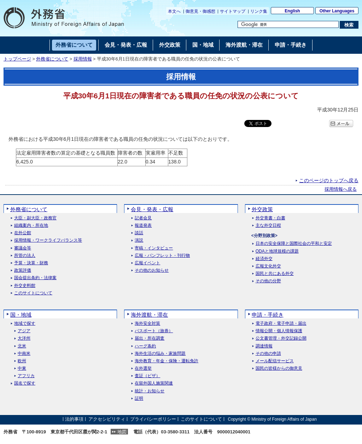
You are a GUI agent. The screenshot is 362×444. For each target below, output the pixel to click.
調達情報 (264, 346)
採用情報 (83, 59)
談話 (139, 233)
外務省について (52, 59)
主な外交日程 (268, 225)
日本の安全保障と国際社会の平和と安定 (294, 243)
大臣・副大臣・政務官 (35, 218)
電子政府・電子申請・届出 (281, 323)
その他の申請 (268, 353)
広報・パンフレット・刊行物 (162, 255)
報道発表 (143, 225)
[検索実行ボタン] (349, 25)
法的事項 (74, 419)
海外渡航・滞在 (149, 315)
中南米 (24, 353)
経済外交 (264, 258)
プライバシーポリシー (153, 419)
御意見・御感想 (200, 11)
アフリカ (26, 376)
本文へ (174, 11)
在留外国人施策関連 (154, 383)
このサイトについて (33, 293)
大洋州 (24, 338)
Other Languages (337, 10)
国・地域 (20, 315)
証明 (139, 398)
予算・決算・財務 (31, 263)
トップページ (17, 59)
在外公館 (22, 233)
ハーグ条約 (145, 346)
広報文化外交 (268, 266)
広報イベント (147, 263)
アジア (24, 331)
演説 (139, 240)
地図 (122, 431)
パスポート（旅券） (154, 331)
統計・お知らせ (149, 391)
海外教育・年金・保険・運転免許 (166, 361)
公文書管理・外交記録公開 (281, 338)
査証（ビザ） (147, 376)
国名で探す (24, 383)
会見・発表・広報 (152, 209)
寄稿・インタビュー (154, 248)
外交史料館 (24, 285)
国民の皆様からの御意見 (279, 368)
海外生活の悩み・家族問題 (160, 353)
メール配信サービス (275, 361)
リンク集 (258, 11)
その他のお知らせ (152, 270)
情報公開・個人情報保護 (279, 331)
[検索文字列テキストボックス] (288, 24)
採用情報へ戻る (341, 189)
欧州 (22, 361)
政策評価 (22, 270)
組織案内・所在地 (31, 225)
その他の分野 (268, 281)
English (292, 10)
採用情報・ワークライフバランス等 (48, 240)
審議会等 (22, 248)
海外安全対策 (147, 323)
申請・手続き (268, 315)
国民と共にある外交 (275, 273)
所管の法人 (24, 255)
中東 (22, 368)
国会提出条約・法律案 (35, 278)
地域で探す (24, 323)
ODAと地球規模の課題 (277, 251)
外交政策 (262, 209)
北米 (22, 346)
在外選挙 (143, 368)
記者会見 (143, 218)
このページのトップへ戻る (328, 180)
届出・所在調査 (149, 338)
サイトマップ (232, 11)
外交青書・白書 (270, 218)
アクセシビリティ (106, 419)
